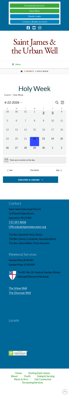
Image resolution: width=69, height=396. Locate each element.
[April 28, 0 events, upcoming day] (25, 150)
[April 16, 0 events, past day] (43, 132)
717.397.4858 (17, 222)
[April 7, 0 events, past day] (25, 123)
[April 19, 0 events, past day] (7, 141)
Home (18, 373)
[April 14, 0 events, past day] (25, 132)
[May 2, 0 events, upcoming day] (61, 150)
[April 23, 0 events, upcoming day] (43, 141)
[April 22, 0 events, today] (34, 141)
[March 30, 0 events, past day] (16, 114)
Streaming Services (34, 5)
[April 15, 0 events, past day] (34, 132)
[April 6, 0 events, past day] (16, 123)
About (14, 376)
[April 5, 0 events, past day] (7, 123)
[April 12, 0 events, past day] (7, 132)
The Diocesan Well (20, 292)
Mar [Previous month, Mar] (10, 170)
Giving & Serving (45, 376)
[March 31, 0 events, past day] (25, 114)
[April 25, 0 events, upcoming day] (61, 141)
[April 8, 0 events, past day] (34, 123)
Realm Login (34, 16)
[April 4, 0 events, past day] (61, 114)
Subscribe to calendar (29, 180)
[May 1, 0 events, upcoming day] (52, 150)
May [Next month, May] (59, 170)
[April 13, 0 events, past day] (16, 132)
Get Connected (42, 379)
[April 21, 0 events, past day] (25, 141)
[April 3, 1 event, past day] (52, 114)
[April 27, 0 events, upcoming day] (16, 150)
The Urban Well (18, 288)
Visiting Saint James (39, 373)
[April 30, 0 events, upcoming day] (43, 150)
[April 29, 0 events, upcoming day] (34, 150)
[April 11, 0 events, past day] (61, 123)
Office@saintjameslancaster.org (27, 226)
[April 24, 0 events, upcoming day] (52, 141)
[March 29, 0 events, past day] (7, 114)
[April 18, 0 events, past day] (61, 132)
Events (7, 95)
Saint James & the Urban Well (34, 46)
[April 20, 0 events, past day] (16, 141)
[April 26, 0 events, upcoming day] (7, 150)
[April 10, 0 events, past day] (52, 123)
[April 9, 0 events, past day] (43, 123)
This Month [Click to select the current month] (34, 170)
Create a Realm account (34, 21)
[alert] (34, 160)
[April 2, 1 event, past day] (43, 114)
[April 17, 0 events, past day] (52, 132)
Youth (27, 376)
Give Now (34, 11)
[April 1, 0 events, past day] (34, 114)
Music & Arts (21, 379)
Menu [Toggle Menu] (16, 64)
